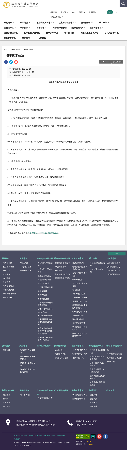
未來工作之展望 (9, 293)
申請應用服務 (60, 266)
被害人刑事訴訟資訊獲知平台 (79, 334)
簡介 (109, 350)
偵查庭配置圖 (25, 270)
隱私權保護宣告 (49, 435)
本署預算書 (42, 291)
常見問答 (92, 12)
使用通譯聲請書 (78, 323)
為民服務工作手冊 (79, 297)
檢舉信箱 (17, 439)
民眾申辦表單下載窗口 (79, 274)
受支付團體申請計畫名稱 (97, 364)
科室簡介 (6, 282)
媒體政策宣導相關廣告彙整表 (45, 303)
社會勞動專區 (95, 27)
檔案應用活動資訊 (62, 274)
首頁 (5, 49)
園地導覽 (93, 395)
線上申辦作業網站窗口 (79, 284)
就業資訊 (24, 27)
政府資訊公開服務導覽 (45, 270)
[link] (6, 62)
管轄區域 (6, 274)
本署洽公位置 (25, 266)
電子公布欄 (69, 32)
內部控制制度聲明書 (45, 264)
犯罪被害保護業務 (32, 32)
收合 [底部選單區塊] (116, 253)
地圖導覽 (24, 263)
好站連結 (6, 406)
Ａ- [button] (104, 12)
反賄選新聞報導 (113, 274)
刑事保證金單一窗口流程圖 (27, 370)
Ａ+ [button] (115, 12)
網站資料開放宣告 (35, 435)
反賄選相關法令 (113, 266)
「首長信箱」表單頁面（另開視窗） (43, 232)
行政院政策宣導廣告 (89, 32)
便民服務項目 (78, 279)
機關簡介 (8, 22)
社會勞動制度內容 (79, 350)
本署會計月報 (43, 299)
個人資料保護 (43, 283)
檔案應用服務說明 (62, 263)
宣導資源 (6, 402)
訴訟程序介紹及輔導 (27, 351)
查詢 (123, 3)
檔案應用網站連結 (62, 278)
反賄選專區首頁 (113, 263)
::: (2, 2)
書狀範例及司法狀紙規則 (27, 357)
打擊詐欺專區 (52, 32)
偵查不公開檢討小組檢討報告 (45, 310)
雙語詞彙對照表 (44, 279)
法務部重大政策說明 (97, 270)
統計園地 (26, 38)
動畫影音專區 (10, 38)
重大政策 (103, 22)
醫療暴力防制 (78, 319)
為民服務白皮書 (78, 293)
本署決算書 (42, 295)
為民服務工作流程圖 (27, 364)
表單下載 (111, 361)
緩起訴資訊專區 (11, 32)
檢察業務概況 (8, 286)
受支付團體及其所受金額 (97, 377)
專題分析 (93, 402)
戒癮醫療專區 (60, 354)
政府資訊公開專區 (44, 22)
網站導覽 (53, 12)
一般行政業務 (8, 290)
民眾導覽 (24, 22)
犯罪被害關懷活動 (114, 354)
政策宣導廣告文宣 (45, 398)
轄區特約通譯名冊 (79, 311)
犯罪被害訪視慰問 (114, 358)
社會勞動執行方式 (79, 354)
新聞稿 (5, 398)
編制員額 (6, 278)
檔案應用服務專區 (67, 22)
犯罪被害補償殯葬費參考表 (79, 267)
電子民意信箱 (28, 49)
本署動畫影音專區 (79, 395)
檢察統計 (93, 398)
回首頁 (63, 12)
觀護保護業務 (77, 27)
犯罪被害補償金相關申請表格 (79, 306)
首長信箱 (81, 12)
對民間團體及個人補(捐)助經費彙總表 (45, 322)
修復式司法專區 (61, 358)
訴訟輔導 (41, 27)
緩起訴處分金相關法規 (97, 351)
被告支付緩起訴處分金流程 (97, 357)
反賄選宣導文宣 (113, 270)
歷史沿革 (6, 270)
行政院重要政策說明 (97, 264)
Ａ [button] (110, 12)
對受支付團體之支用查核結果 (97, 370)
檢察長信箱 (61, 435)
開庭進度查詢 (78, 263)
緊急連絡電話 (55, 17)
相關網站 (93, 406)
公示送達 (42, 38)
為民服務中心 (8, 297)
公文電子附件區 (112, 32)
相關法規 (6, 395)
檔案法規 (59, 270)
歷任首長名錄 (8, 266)
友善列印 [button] (118, 62)
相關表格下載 (78, 358)
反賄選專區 (9, 27)
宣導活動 (59, 350)
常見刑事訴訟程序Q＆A (79, 328)
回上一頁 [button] (106, 62)
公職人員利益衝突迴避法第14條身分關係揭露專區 (45, 331)
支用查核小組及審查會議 (97, 383)
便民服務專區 (87, 22)
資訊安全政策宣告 (20, 435)
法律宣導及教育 (60, 27)
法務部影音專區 (78, 398)
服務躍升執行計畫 (79, 301)
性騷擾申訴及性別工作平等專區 (45, 338)
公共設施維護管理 (45, 315)
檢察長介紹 (7, 263)
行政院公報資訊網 (45, 287)
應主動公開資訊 (44, 276)
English (72, 12)
